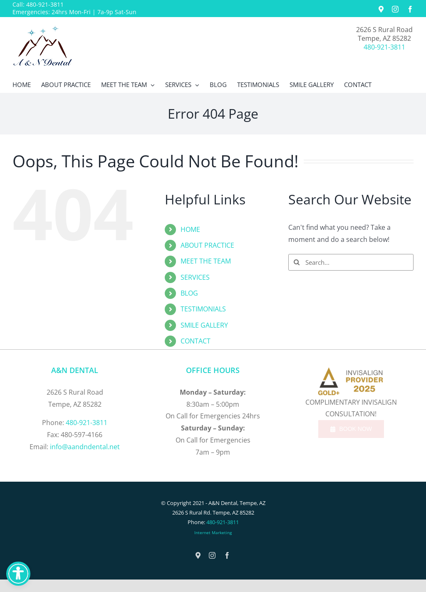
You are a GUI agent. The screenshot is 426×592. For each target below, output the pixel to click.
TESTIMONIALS (203, 308)
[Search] (296, 262)
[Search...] (351, 262)
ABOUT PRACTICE (207, 245)
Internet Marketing (213, 532)
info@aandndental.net (85, 446)
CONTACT (196, 341)
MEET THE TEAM (206, 261)
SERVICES (195, 277)
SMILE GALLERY (204, 325)
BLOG (189, 293)
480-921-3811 (45, 4)
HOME (190, 229)
